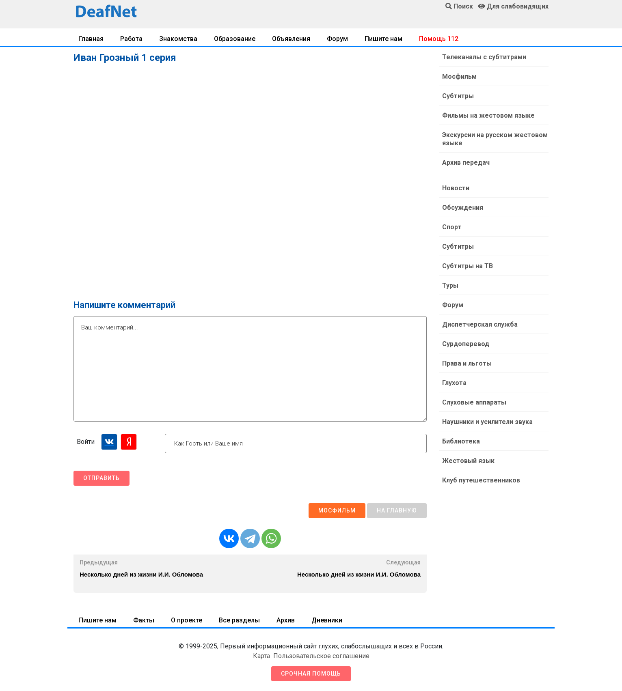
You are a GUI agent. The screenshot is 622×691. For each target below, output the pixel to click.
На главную (397, 510)
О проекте (186, 620)
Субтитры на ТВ (467, 266)
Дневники (326, 620)
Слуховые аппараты (474, 402)
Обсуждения (462, 207)
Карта (261, 656)
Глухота (454, 383)
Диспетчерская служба (480, 324)
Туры (450, 285)
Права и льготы (467, 363)
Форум (337, 39)
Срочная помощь (311, 673)
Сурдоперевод (465, 344)
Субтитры (458, 96)
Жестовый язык (468, 461)
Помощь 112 (438, 39)
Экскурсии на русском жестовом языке (495, 139)
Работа (131, 39)
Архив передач (466, 162)
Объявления (291, 39)
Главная (91, 39)
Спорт (452, 227)
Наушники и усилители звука (487, 422)
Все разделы (239, 620)
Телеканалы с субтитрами (484, 57)
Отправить (101, 478)
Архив (285, 620)
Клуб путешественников (481, 480)
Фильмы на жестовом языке (488, 115)
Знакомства (178, 39)
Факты (143, 620)
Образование (234, 39)
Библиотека (461, 441)
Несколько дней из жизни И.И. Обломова (141, 574)
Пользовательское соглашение (321, 656)
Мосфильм (337, 510)
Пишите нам (383, 39)
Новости (455, 188)
